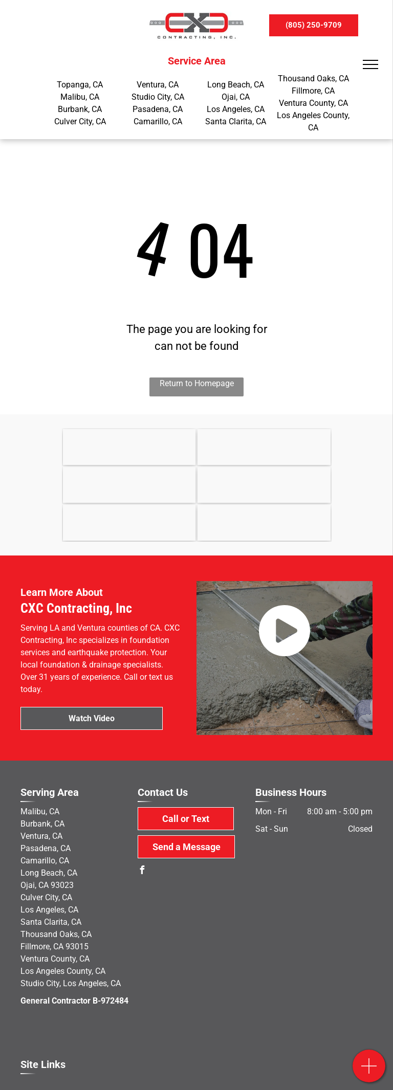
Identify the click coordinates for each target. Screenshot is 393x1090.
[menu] (370, 64)
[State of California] (264, 447)
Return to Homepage (197, 383)
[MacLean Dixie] (264, 485)
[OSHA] (129, 485)
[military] (264, 523)
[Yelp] (129, 523)
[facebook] (141, 871)
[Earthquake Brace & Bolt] (129, 447)
